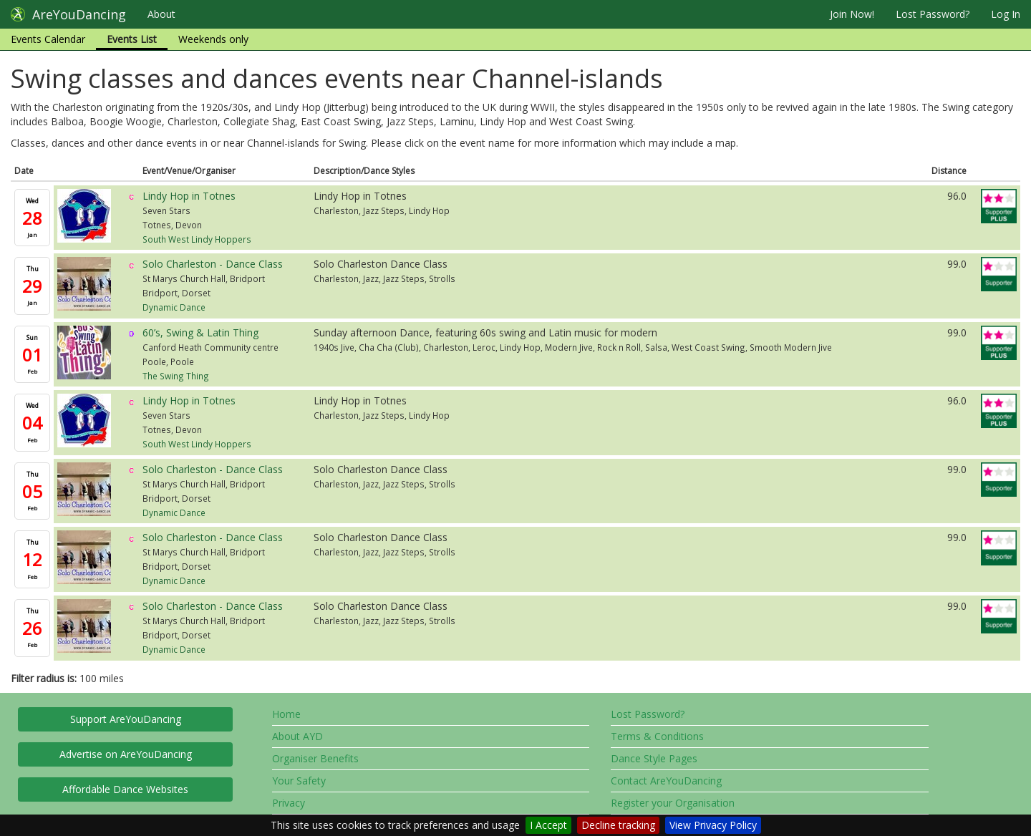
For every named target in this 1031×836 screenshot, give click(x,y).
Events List (132, 39)
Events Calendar (48, 39)
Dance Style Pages (654, 758)
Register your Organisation (673, 803)
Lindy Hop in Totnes (189, 196)
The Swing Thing (175, 375)
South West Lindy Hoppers (196, 239)
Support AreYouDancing (125, 719)
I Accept (548, 825)
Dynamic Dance (173, 307)
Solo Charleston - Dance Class (212, 264)
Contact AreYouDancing (666, 780)
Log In (1005, 14)
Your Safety (299, 780)
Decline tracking (618, 825)
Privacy (288, 803)
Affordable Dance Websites (125, 789)
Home (286, 714)
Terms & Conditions (657, 736)
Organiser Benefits (315, 758)
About (161, 14)
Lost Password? (932, 14)
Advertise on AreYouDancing (125, 754)
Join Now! (852, 14)
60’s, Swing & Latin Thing (200, 332)
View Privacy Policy (713, 825)
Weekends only (213, 39)
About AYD (297, 736)
